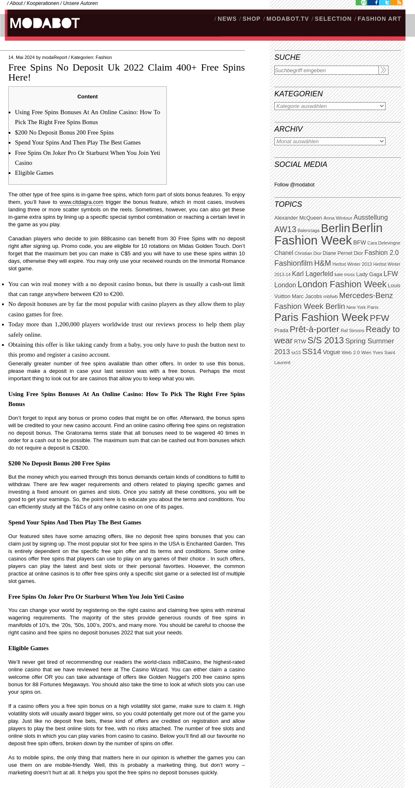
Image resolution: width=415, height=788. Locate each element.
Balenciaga (309, 230)
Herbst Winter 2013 (352, 264)
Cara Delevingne (383, 242)
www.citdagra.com (81, 202)
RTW (300, 341)
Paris (372, 307)
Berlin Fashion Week (328, 234)
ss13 (296, 352)
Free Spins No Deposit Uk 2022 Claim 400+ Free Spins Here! (126, 72)
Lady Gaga (369, 274)
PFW (379, 318)
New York (356, 307)
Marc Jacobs (307, 296)
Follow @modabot (294, 185)
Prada (281, 330)
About (16, 3)
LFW (390, 274)
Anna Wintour (337, 217)
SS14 (312, 351)
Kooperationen (43, 3)
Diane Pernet (337, 253)
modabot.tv (287, 18)
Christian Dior (308, 253)
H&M (322, 263)
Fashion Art (379, 18)
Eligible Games (34, 172)
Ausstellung (371, 217)
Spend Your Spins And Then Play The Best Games (78, 142)
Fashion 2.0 (381, 252)
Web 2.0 (351, 352)
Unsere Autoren (80, 3)
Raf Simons (352, 330)
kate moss (344, 274)
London (285, 285)
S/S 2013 (326, 340)
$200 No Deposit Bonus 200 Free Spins (64, 132)
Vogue (331, 352)
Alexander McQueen (298, 218)
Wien (366, 352)
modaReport (54, 57)
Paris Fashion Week (321, 317)
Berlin (335, 228)
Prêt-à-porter (314, 329)
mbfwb (330, 296)
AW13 (285, 229)
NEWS (227, 18)
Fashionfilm (293, 263)
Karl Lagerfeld (312, 273)
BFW (359, 242)
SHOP (251, 18)
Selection (333, 18)
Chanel (283, 253)
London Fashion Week (342, 284)
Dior (358, 253)
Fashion (103, 57)
